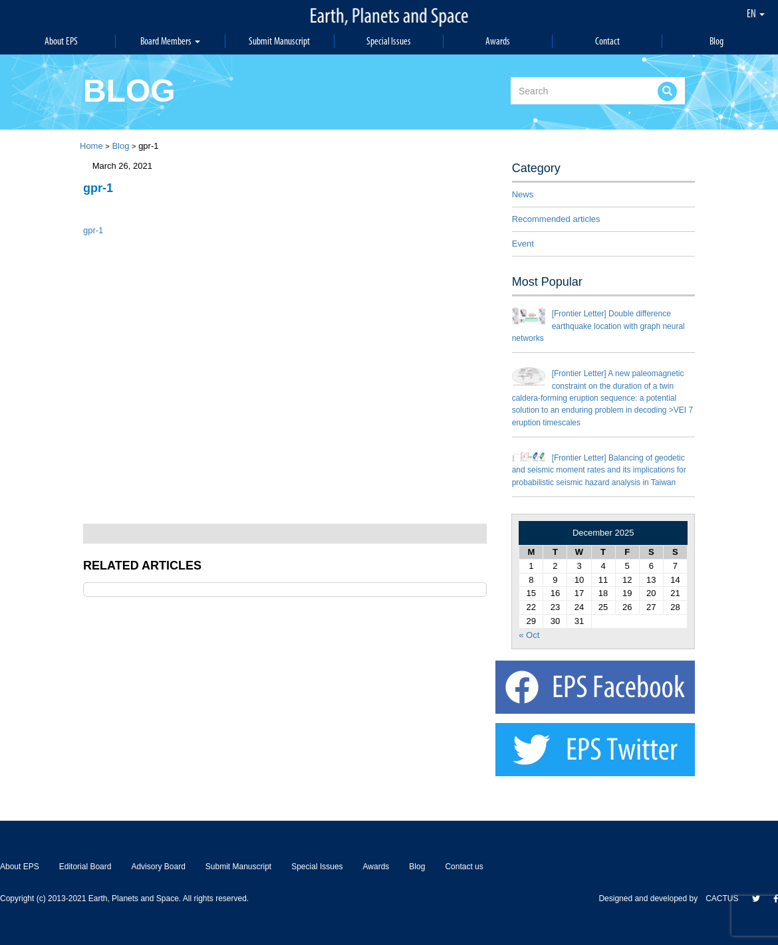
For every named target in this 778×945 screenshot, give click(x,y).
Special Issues (389, 41)
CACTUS (722, 898)
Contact (607, 41)
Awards (497, 41)
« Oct (529, 635)
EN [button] (756, 13)
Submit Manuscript (279, 41)
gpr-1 (93, 230)
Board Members (170, 41)
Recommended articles (556, 219)
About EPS (61, 41)
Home (91, 146)
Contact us (464, 866)
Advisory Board (158, 866)
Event (523, 244)
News (523, 194)
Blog (716, 41)
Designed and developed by (652, 898)
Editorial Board (85, 866)
